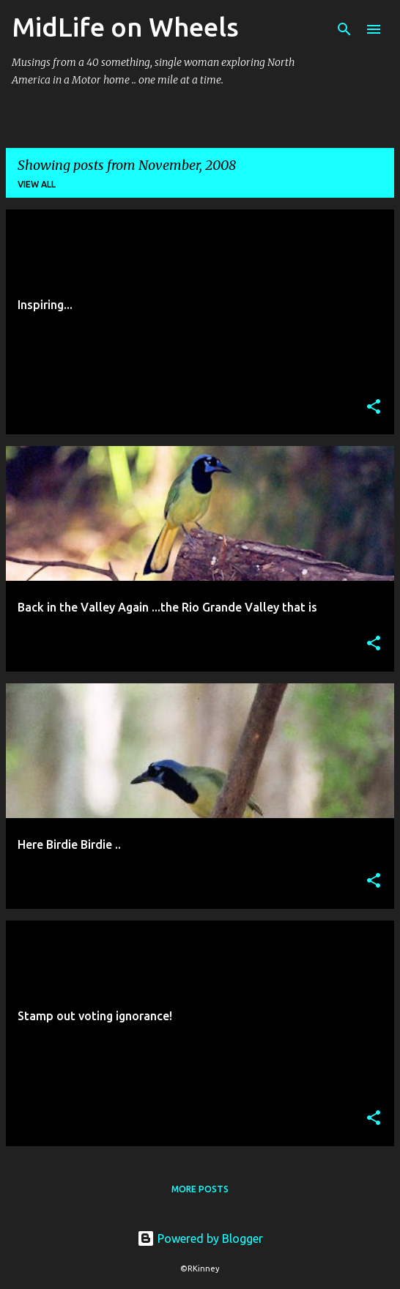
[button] (373, 407)
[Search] (344, 29)
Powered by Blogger (200, 1238)
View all (37, 184)
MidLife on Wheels (125, 27)
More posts (200, 1189)
